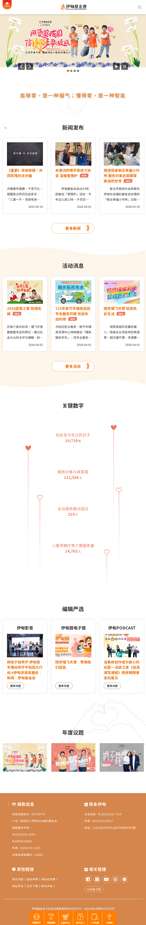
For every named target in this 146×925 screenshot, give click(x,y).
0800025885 (22, 841)
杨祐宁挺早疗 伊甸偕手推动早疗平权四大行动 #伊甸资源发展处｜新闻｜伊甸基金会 (25, 669)
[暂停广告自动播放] (124, 66)
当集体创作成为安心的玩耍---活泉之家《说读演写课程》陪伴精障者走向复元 (122, 669)
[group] (73, 40)
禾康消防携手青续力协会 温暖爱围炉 (73, 173)
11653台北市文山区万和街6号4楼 (114, 828)
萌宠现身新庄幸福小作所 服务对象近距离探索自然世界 (121, 175)
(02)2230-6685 (24, 834)
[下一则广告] (29, 66)
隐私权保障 (49, 879)
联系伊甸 (47, 886)
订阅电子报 (94, 889)
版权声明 (33, 879)
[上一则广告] (21, 66)
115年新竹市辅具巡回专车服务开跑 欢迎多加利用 (72, 313)
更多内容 (15, 686)
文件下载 (33, 886)
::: (6, 127)
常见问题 (18, 879)
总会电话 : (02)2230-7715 (102, 814)
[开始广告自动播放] (116, 66)
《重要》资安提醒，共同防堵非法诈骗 (25, 173)
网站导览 (18, 886)
